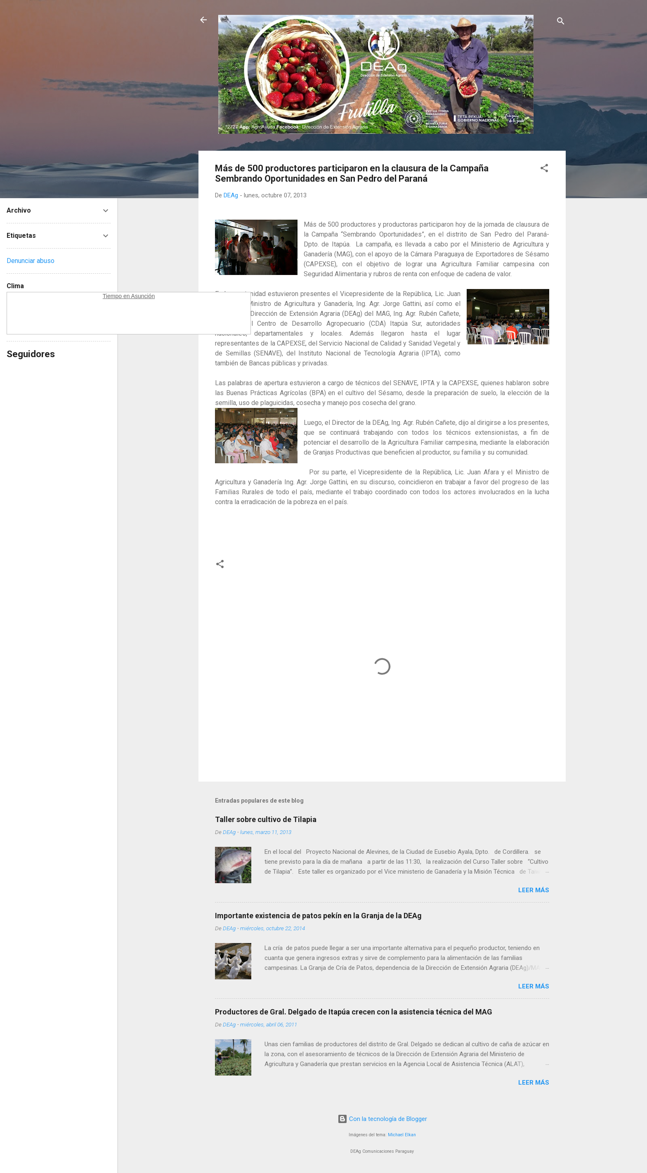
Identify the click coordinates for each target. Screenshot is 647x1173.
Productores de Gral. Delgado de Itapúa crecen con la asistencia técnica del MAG (353, 1011)
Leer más (533, 890)
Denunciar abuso (30, 261)
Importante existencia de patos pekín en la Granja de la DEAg (318, 915)
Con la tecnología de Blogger (382, 1119)
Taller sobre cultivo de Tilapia (265, 819)
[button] (544, 169)
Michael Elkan (402, 1134)
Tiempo (112, 296)
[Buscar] (561, 22)
